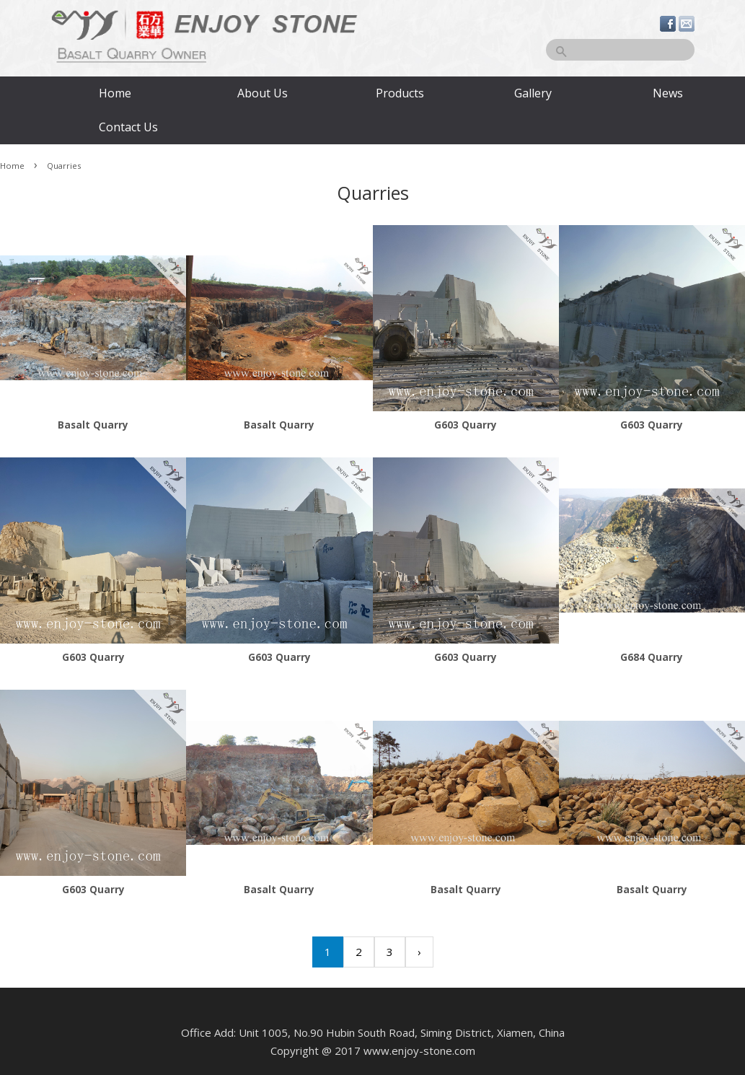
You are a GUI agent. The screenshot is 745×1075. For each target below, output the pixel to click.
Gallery (533, 93)
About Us (262, 93)
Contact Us (127, 127)
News (668, 93)
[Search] (620, 49)
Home (115, 93)
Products (400, 93)
